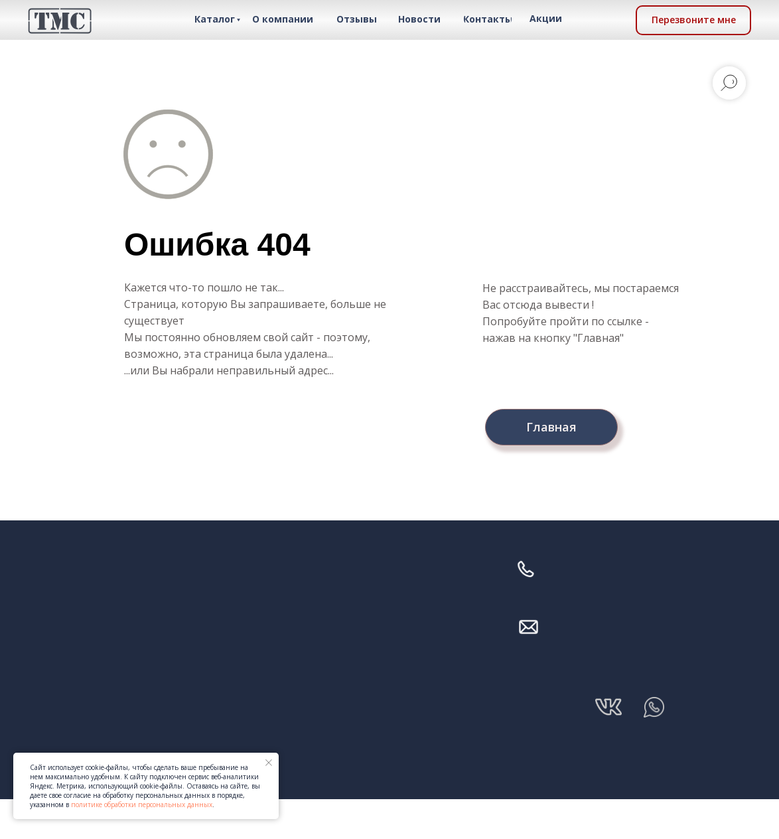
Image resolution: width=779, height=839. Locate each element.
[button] (693, 20)
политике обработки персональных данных (141, 804)
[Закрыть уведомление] (268, 762)
